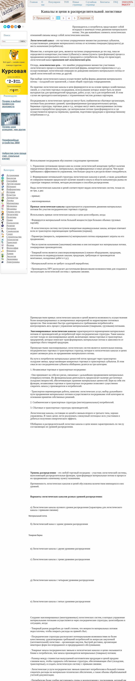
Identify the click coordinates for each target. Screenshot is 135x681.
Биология (11, 178)
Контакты (105, 2)
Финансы (11, 250)
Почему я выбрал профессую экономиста (11, 104)
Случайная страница (91, 3)
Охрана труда (13, 211)
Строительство (14, 236)
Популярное (54, 2)
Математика (12, 203)
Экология (11, 256)
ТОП (66, 2)
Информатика (13, 189)
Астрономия (12, 175)
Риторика (11, 228)
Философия (12, 248)
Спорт (9, 234)
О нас (43, 3)
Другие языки (13, 183)
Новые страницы (77, 3)
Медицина (11, 206)
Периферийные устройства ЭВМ (11, 141)
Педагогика (12, 214)
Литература (12, 197)
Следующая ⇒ (85, 18)
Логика (10, 200)
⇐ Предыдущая (41, 18)
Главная (33, 2)
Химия (9, 253)
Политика (11, 217)
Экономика (12, 259)
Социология (12, 231)
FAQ (115, 2)
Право (9, 220)
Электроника (13, 262)
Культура (11, 195)
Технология (12, 239)
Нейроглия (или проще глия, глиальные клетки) (14, 156)
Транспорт (11, 242)
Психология (12, 222)
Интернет (11, 186)
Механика (11, 208)
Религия (10, 225)
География (11, 181)
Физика (10, 245)
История (10, 192)
